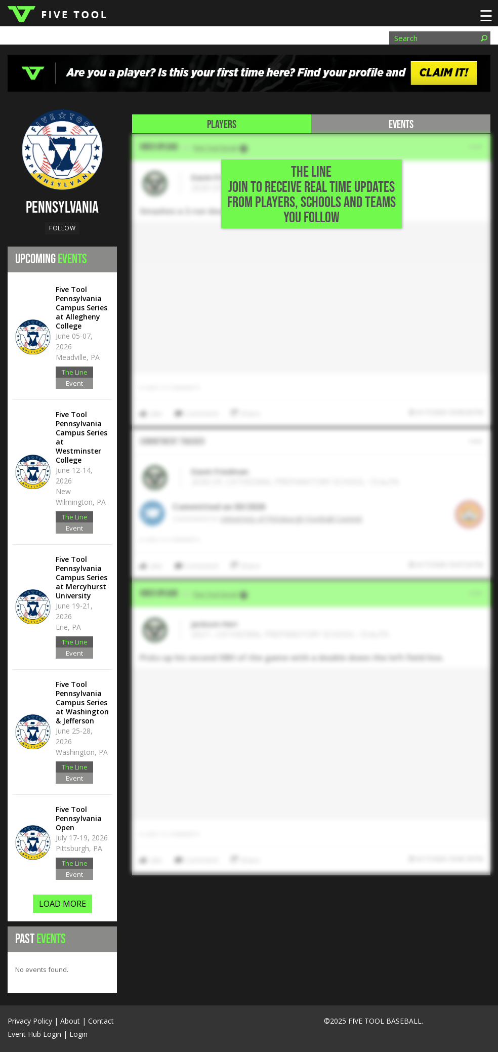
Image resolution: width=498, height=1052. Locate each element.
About (70, 1021)
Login (78, 1034)
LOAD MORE (62, 903)
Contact (101, 1021)
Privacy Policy (30, 1021)
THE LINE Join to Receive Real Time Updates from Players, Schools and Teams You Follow (311, 195)
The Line (75, 372)
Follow (62, 228)
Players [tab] (221, 124)
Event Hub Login (34, 1034)
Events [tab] (401, 124)
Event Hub (74, 384)
